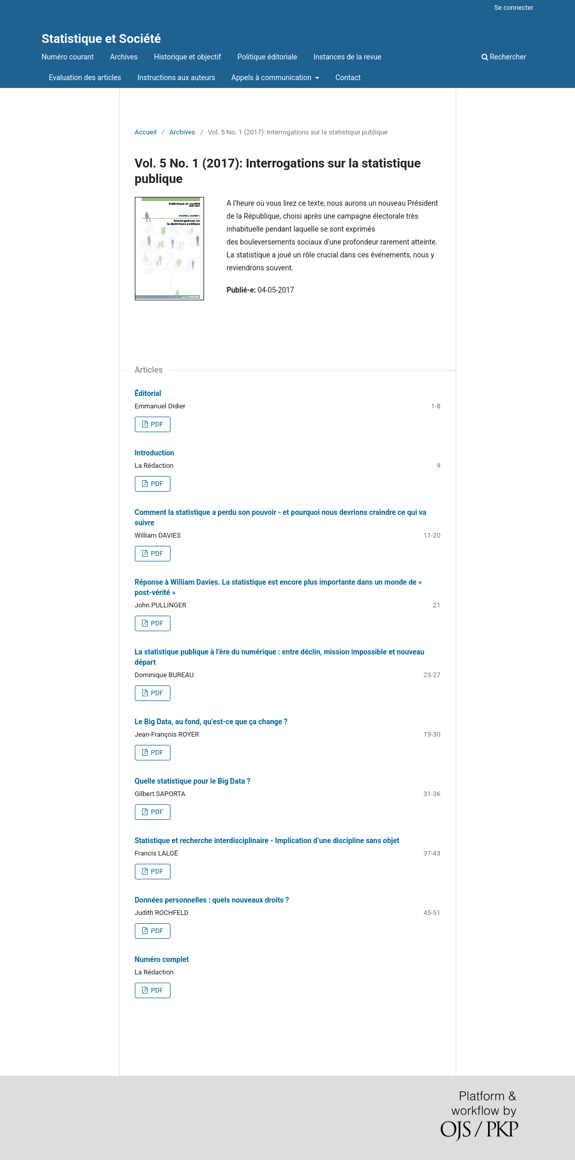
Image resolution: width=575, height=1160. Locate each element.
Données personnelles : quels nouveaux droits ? (212, 900)
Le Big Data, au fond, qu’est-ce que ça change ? (211, 722)
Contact (348, 77)
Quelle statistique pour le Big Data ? (193, 781)
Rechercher (503, 57)
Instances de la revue (347, 57)
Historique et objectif (187, 57)
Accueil (146, 132)
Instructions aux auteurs (176, 77)
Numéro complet (162, 959)
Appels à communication (272, 77)
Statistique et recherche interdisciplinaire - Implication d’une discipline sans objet (267, 840)
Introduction (155, 453)
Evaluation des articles (85, 77)
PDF (156, 424)
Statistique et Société (101, 39)
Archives (124, 57)
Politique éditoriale (267, 57)
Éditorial (148, 393)
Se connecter (514, 7)
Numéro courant (68, 57)
